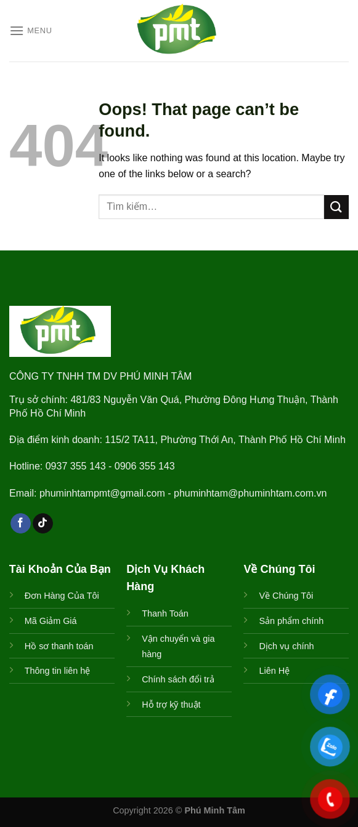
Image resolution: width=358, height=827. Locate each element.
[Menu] (30, 30)
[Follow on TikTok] (43, 523)
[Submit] (336, 207)
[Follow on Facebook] (20, 523)
